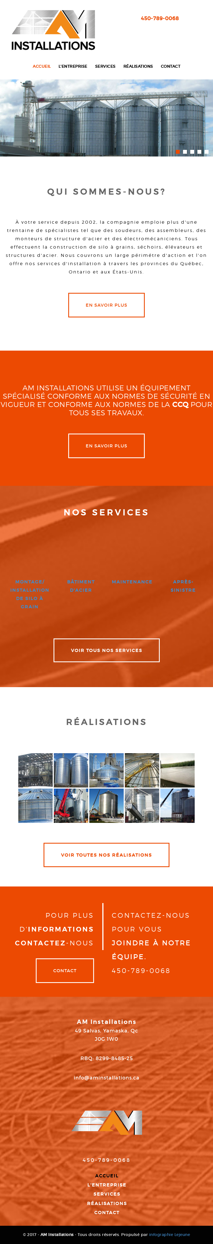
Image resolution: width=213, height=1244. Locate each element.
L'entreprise (73, 66)
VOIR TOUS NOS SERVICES (106, 650)
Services (105, 66)
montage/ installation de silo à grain (29, 594)
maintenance (132, 582)
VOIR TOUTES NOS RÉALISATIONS (106, 855)
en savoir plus (106, 305)
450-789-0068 (160, 18)
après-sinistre (183, 586)
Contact (171, 66)
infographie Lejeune (169, 1234)
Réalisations (138, 66)
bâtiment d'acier (81, 586)
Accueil (42, 66)
